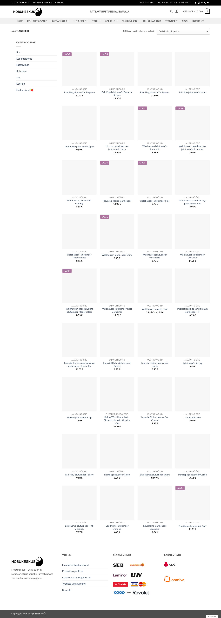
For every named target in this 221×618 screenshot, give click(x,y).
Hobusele (81, 21)
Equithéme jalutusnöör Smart (155, 474)
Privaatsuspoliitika (72, 571)
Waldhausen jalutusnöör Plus (154, 200)
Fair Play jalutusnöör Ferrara (154, 92)
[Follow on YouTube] (208, 3)
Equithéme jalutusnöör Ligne (79, 146)
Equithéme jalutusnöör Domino (117, 527)
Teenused (171, 21)
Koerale (111, 21)
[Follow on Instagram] (199, 3)
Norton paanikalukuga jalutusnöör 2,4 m (117, 148)
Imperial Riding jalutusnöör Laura (155, 364)
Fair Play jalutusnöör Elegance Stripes (117, 94)
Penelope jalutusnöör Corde (192, 474)
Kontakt (198, 21)
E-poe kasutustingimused (76, 577)
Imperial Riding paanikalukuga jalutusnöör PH (192, 310)
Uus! (20, 21)
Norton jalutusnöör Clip (79, 417)
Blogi (184, 21)
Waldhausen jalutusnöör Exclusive (192, 256)
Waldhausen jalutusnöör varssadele (154, 256)
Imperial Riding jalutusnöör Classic (155, 419)
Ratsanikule (61, 21)
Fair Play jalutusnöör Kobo (192, 92)
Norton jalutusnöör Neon (117, 474)
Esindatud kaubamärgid (75, 564)
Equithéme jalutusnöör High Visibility (79, 527)
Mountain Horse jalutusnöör (117, 200)
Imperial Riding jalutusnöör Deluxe (117, 364)
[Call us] (205, 3)
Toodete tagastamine (74, 583)
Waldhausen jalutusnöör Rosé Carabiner (117, 310)
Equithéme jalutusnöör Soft (192, 526)
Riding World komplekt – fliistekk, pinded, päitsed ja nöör (117, 420)
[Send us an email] (202, 3)
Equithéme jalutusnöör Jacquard (154, 527)
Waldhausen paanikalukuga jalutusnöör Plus (192, 202)
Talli (96, 21)
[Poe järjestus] (183, 31)
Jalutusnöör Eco (192, 417)
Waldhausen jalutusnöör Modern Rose (79, 256)
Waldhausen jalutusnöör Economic (154, 148)
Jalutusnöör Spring (192, 363)
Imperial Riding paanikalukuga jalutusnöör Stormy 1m (79, 364)
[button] (176, 11)
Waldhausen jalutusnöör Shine (117, 254)
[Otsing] (171, 11)
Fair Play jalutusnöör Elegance (79, 92)
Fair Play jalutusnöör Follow (79, 474)
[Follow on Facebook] (196, 3)
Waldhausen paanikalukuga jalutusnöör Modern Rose (79, 310)
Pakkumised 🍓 (24, 89)
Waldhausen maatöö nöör (155, 309)
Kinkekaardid (152, 21)
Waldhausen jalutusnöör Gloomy (79, 202)
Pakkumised (130, 21)
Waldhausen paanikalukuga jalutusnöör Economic (192, 148)
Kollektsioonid (37, 21)
